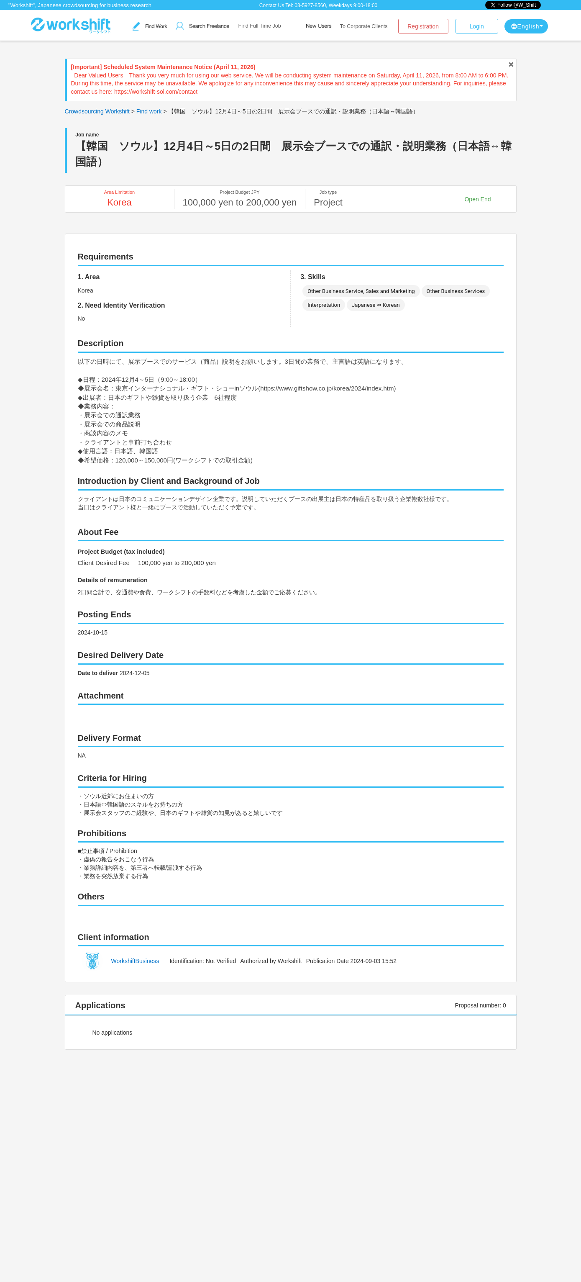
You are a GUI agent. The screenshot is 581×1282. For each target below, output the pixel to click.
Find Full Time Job (259, 26)
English (527, 26)
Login (476, 26)
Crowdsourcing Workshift (97, 111)
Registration (423, 26)
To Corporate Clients (364, 26)
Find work (149, 111)
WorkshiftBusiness (135, 961)
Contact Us (271, 5)
